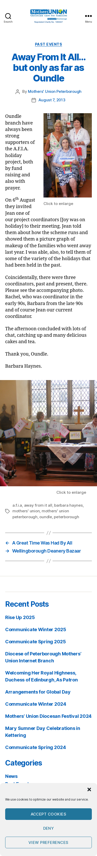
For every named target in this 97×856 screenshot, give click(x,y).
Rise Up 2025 (20, 617)
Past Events (48, 44)
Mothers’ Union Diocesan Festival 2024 (48, 716)
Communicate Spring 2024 (35, 747)
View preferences (48, 842)
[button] (89, 789)
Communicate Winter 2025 (35, 629)
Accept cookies (48, 814)
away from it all (38, 505)
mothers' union (26, 510)
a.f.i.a (17, 505)
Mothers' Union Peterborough (54, 91)
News (11, 776)
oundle (45, 516)
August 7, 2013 (52, 99)
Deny (48, 828)
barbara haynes (68, 505)
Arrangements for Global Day (38, 692)
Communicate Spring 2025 (35, 641)
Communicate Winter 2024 (35, 704)
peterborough (66, 516)
